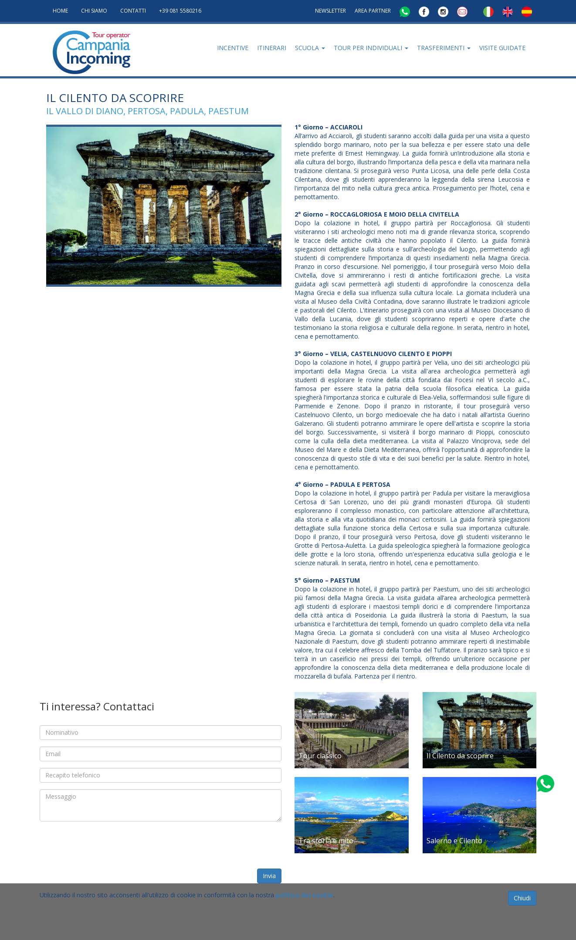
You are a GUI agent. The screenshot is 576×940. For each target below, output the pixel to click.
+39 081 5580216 (180, 10)
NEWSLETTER (330, 10)
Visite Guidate (502, 48)
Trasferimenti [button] (444, 48)
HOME (60, 10)
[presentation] (106, 845)
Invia (269, 876)
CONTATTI (133, 10)
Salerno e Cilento (454, 840)
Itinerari (271, 48)
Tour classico (320, 755)
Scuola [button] (310, 48)
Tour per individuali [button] (371, 48)
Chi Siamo (94, 10)
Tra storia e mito (325, 840)
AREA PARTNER (373, 10)
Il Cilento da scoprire (460, 755)
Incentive (232, 48)
